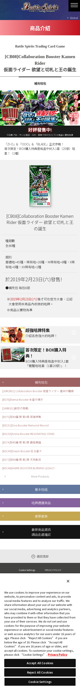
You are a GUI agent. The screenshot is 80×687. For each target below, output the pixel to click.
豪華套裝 (41, 516)
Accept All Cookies (40, 663)
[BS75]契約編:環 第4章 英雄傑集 (21, 417)
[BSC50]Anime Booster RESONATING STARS (28, 434)
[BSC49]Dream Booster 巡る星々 (22, 451)
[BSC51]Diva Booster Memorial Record (25, 425)
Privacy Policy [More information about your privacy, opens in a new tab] (57, 655)
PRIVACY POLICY (53, 570)
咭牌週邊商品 (41, 502)
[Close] (68, 581)
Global (74, 18)
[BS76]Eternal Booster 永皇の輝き (22, 399)
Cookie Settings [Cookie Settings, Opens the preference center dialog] (40, 682)
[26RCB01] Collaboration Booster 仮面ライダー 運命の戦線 (38, 391)
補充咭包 (41, 382)
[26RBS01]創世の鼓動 (15, 408)
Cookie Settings (27, 570)
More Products (40, 476)
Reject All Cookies (40, 672)
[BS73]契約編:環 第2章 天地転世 (21, 460)
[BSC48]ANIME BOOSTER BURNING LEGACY (28, 468)
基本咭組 (41, 489)
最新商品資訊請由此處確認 (41, 532)
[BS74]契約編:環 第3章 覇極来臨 (21, 442)
